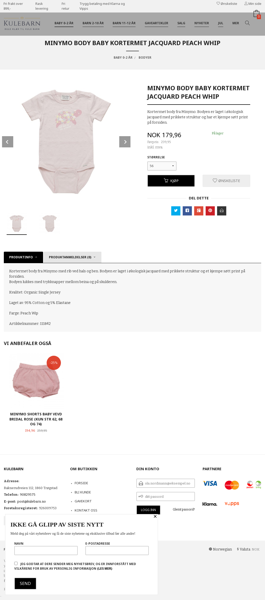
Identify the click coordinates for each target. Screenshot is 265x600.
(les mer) (104, 568)
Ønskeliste (227, 3)
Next (124, 141)
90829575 (27, 494)
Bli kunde (83, 492)
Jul (220, 23)
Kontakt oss (86, 510)
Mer (235, 23)
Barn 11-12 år (124, 23)
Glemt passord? (184, 509)
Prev (7, 141)
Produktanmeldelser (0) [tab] (70, 257)
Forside (81, 483)
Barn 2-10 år (93, 23)
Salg (181, 23)
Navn (46, 548)
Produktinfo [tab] (21, 257)
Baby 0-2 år (64, 23)
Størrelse (156, 157)
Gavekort (83, 501)
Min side (252, 3)
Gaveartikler (156, 23)
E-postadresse (117, 548)
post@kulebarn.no (31, 501)
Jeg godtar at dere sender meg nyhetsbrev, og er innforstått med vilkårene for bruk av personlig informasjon (75, 566)
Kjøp (171, 180)
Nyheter (201, 23)
